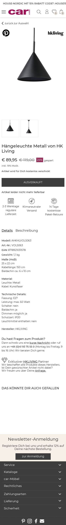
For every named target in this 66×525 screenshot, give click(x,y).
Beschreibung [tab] (26, 231)
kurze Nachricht (40, 342)
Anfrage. (40, 370)
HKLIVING (30, 361)
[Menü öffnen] (4, 12)
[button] (9, 128)
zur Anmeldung (33, 456)
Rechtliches (13, 486)
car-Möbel (11, 479)
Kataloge (10, 472)
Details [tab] (7, 231)
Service (9, 465)
